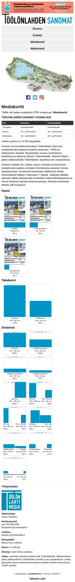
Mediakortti (37, 41)
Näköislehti (37, 48)
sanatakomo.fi (35, 574)
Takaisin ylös (37, 578)
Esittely (37, 35)
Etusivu (37, 28)
